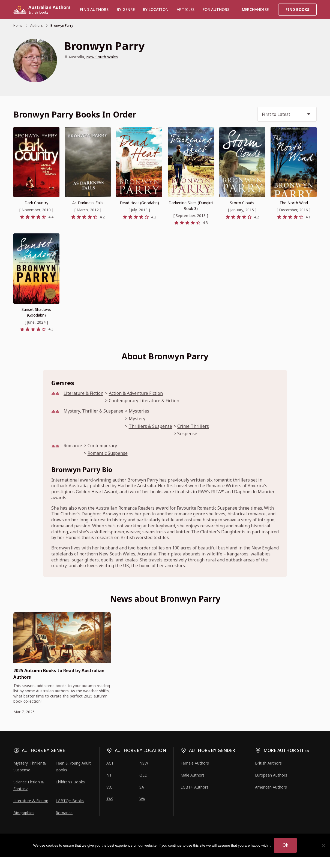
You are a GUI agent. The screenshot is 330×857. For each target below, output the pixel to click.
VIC (109, 787)
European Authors (271, 775)
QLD (143, 775)
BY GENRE (126, 9)
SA (141, 787)
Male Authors (193, 775)
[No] (323, 845)
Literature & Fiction (83, 393)
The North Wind (294, 202)
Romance (73, 446)
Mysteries (139, 411)
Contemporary (102, 446)
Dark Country (36, 202)
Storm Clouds (242, 202)
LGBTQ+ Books (70, 800)
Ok (285, 845)
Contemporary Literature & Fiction (144, 401)
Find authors (94, 9)
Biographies (23, 812)
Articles (185, 9)
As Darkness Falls (87, 202)
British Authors (268, 763)
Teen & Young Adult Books (73, 766)
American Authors (271, 787)
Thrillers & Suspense (150, 426)
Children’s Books (70, 781)
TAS (109, 798)
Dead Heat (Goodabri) (139, 202)
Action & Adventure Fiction (136, 393)
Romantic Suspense (108, 453)
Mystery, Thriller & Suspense (93, 411)
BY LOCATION (156, 9)
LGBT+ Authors (194, 787)
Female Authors (195, 763)
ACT (110, 763)
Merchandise (255, 9)
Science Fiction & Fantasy (28, 785)
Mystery (137, 419)
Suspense (187, 434)
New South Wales (102, 56)
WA (142, 798)
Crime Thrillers (193, 426)
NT (109, 775)
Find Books (297, 9)
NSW (143, 763)
